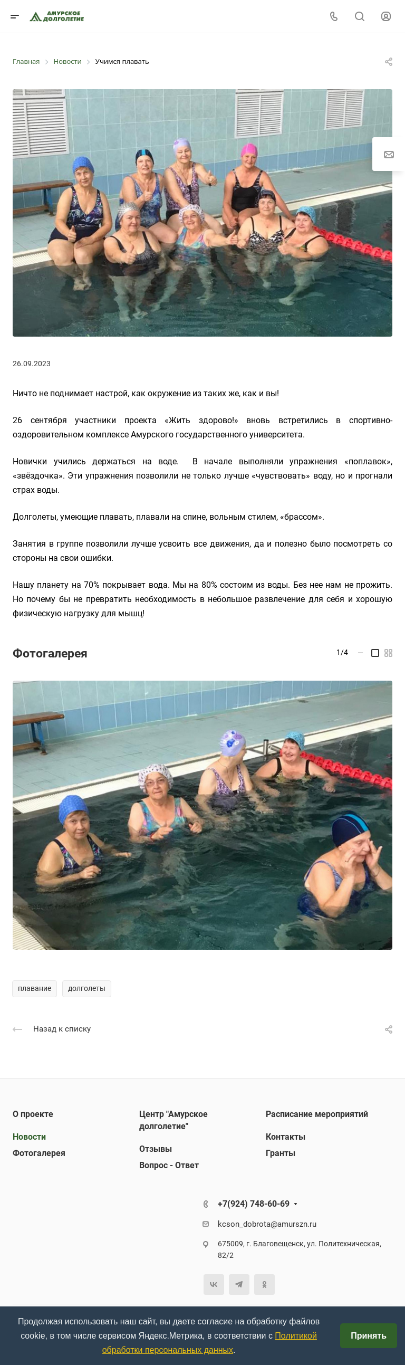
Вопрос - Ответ (169, 1165)
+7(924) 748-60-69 (254, 1204)
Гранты (280, 1153)
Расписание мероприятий (317, 1114)
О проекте (33, 1114)
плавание (34, 988)
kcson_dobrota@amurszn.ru (267, 1224)
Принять (369, 1335)
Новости (29, 1137)
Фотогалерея (39, 1153)
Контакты (285, 1137)
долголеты (86, 988)
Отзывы (155, 1149)
